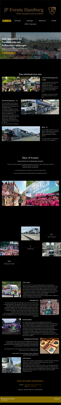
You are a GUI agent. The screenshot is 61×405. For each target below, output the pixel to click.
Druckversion (5, 398)
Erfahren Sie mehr (8, 53)
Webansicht (57, 398)
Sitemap (12, 398)
